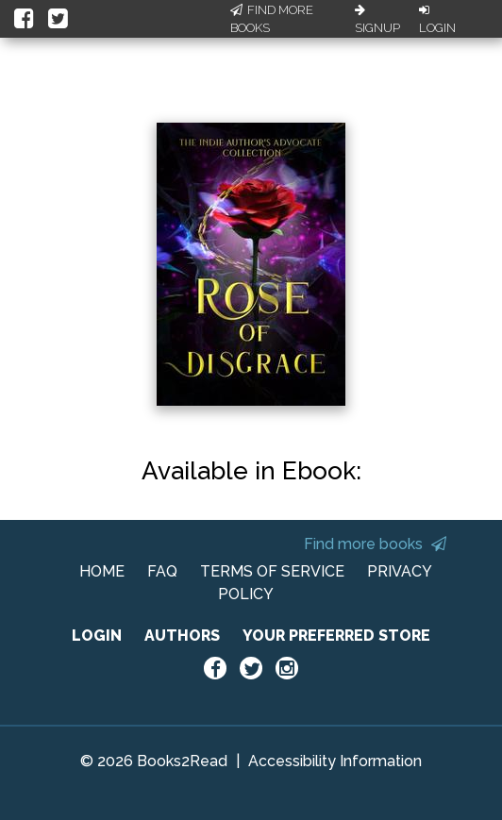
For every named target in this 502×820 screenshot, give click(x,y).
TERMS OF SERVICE (272, 571)
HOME (102, 571)
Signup (377, 20)
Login (437, 20)
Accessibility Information (335, 761)
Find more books (375, 544)
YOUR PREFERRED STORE (336, 635)
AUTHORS (182, 635)
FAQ (162, 571)
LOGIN (97, 635)
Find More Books (271, 19)
